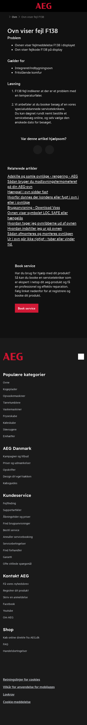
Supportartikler (12, 510)
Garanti (7, 557)
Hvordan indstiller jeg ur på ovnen (34, 228)
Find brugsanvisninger (16, 523)
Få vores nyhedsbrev (16, 583)
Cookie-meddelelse (17, 702)
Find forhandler (12, 550)
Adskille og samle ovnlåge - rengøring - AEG (42, 176)
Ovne (6, 382)
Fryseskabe (10, 416)
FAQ (5, 644)
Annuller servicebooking (18, 536)
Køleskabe (9, 422)
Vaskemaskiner (12, 409)
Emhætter (9, 436)
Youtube (8, 610)
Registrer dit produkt (16, 590)
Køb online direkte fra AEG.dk (21, 637)
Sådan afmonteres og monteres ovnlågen (40, 233)
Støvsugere (10, 429)
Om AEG (8, 617)
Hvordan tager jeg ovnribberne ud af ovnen (41, 223)
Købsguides (10, 483)
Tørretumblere (11, 402)
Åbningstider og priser (16, 516)
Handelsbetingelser (15, 650)
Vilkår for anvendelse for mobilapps (29, 687)
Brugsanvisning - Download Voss (33, 207)
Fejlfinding (9, 503)
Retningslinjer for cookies (21, 679)
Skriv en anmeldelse (15, 597)
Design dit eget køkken (17, 476)
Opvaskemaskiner (14, 395)
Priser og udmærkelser (17, 463)
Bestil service (11, 530)
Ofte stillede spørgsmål (17, 563)
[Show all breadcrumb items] (5, 16)
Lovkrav (8, 694)
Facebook (9, 604)
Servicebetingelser (14, 543)
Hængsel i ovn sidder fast (27, 191)
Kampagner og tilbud (16, 456)
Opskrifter (9, 469)
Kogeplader (10, 389)
